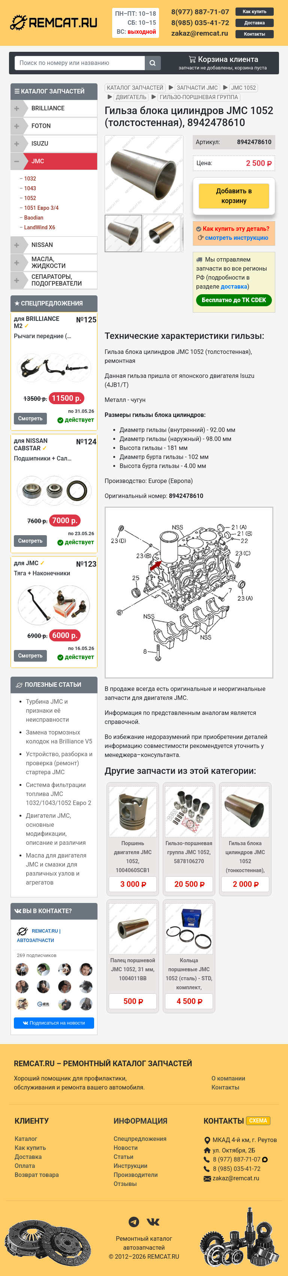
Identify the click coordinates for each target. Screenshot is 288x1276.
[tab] (54, 108)
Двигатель (131, 97)
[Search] (80, 63)
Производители (136, 1174)
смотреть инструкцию (236, 237)
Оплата (25, 1165)
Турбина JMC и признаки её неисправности (47, 710)
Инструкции (130, 1165)
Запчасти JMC (197, 88)
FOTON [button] (41, 125)
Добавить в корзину (234, 196)
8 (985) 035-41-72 (237, 1168)
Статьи (124, 1156)
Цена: (204, 163)
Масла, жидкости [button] (49, 262)
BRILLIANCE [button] (48, 108)
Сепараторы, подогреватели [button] (57, 280)
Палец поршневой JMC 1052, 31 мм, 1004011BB (132, 969)
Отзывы (125, 1183)
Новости (126, 1147)
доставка (234, 286)
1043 (30, 188)
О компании (228, 1078)
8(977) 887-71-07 (200, 12)
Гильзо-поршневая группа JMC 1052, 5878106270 (189, 852)
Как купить (254, 11)
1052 (30, 198)
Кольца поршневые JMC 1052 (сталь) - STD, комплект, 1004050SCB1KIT (189, 978)
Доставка (254, 23)
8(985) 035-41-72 (200, 22)
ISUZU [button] (40, 143)
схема (258, 1121)
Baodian (33, 218)
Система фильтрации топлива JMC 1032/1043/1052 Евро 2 (58, 794)
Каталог (26, 1138)
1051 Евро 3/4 (41, 208)
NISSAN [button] (42, 244)
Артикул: (204, 142)
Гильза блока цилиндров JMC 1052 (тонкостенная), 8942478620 (245, 861)
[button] (177, 175)
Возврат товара (37, 1174)
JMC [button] (38, 161)
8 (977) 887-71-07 (240, 1159)
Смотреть (30, 418)
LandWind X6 (39, 227)
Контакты (254, 34)
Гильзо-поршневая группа (199, 97)
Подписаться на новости (54, 1023)
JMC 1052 (243, 88)
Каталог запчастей (135, 88)
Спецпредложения (140, 1138)
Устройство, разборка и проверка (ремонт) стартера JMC (59, 763)
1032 (30, 179)
